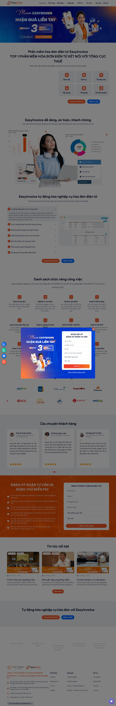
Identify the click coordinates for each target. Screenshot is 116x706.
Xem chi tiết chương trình (76, 372)
